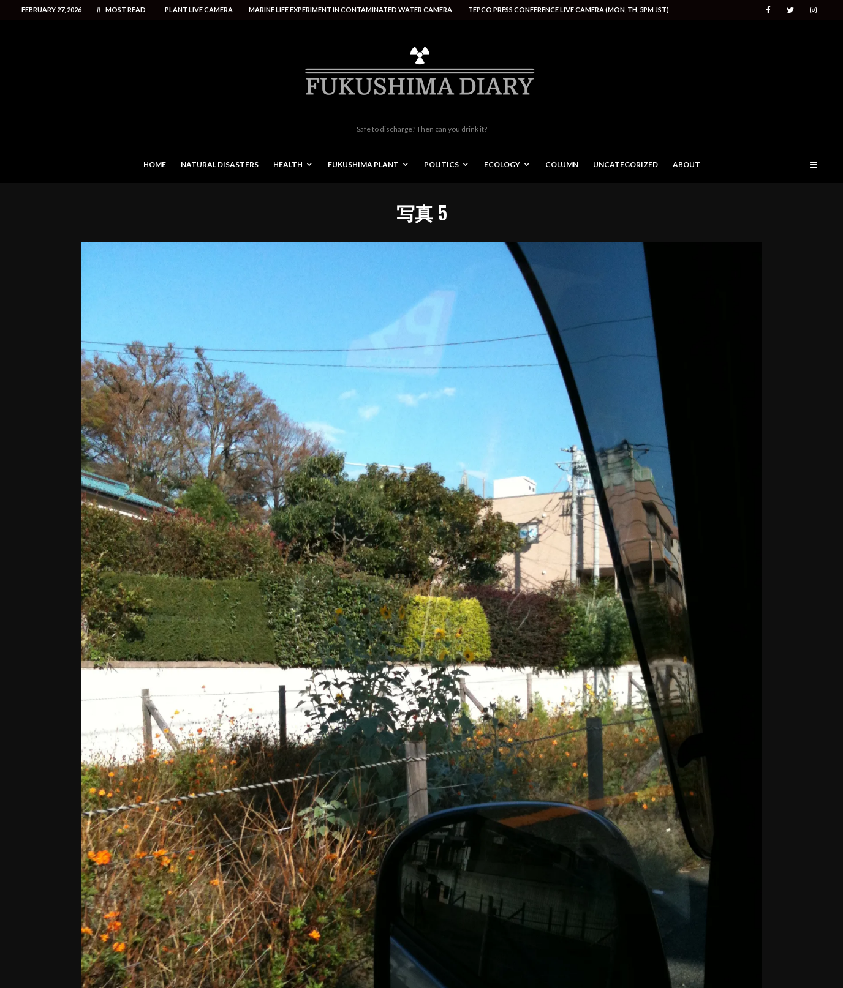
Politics (441, 164)
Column (561, 164)
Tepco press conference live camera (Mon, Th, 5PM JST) (568, 9)
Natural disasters (220, 164)
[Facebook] (768, 10)
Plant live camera (199, 9)
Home (154, 164)
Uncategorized (625, 164)
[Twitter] (790, 10)
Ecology (502, 164)
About (686, 164)
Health (288, 164)
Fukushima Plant (363, 164)
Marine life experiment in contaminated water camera (350, 9)
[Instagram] (813, 10)
